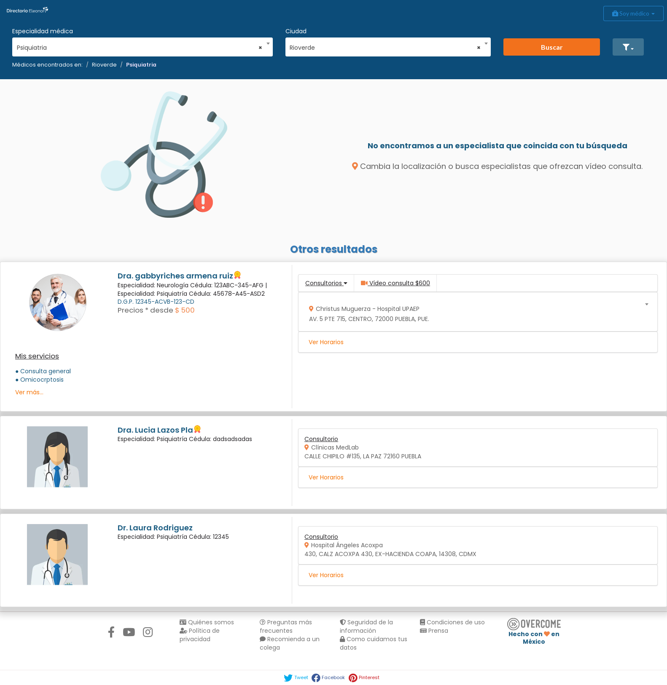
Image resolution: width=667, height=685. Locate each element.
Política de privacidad (200, 634)
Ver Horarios (326, 342)
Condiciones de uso (452, 622)
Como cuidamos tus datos (373, 643)
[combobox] (140, 45)
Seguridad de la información (366, 626)
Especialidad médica (42, 31)
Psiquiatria (141, 64)
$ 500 (185, 310)
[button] (628, 47)
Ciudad (296, 31)
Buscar (552, 47)
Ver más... (29, 392)
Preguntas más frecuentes (286, 626)
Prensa (434, 630)
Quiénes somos (207, 622)
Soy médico (633, 13)
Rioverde (104, 64)
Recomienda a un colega (290, 643)
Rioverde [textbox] (385, 48)
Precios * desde (145, 310)
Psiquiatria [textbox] (140, 48)
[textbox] (475, 312)
